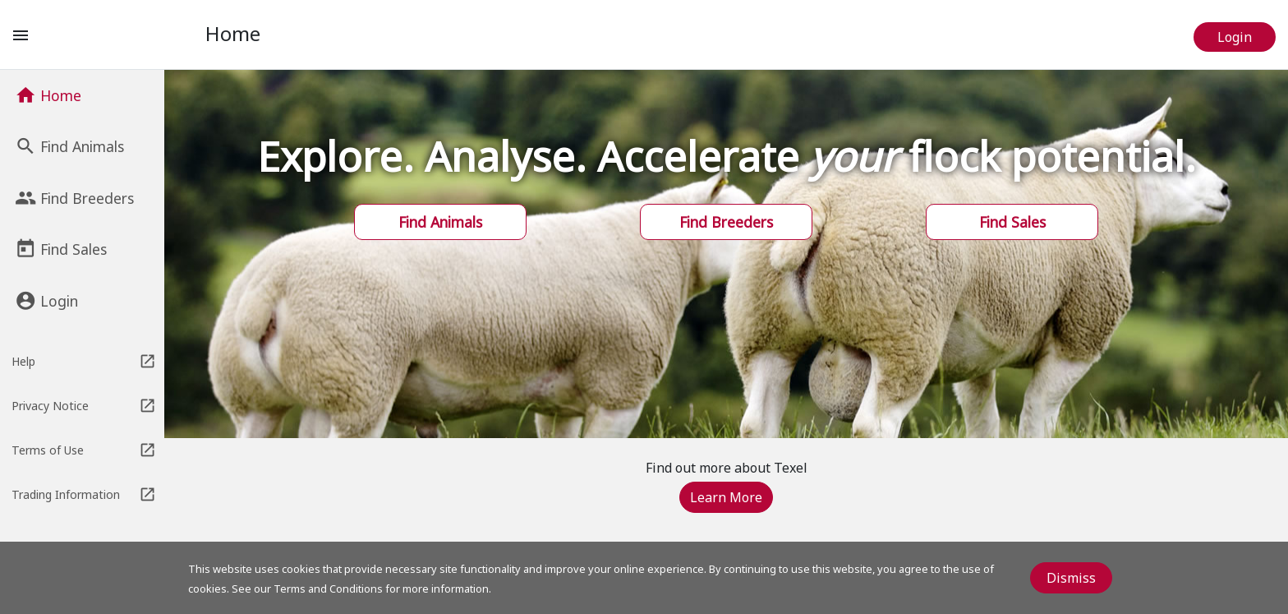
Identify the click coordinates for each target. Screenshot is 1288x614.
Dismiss (1071, 578)
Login (1234, 37)
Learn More (726, 497)
